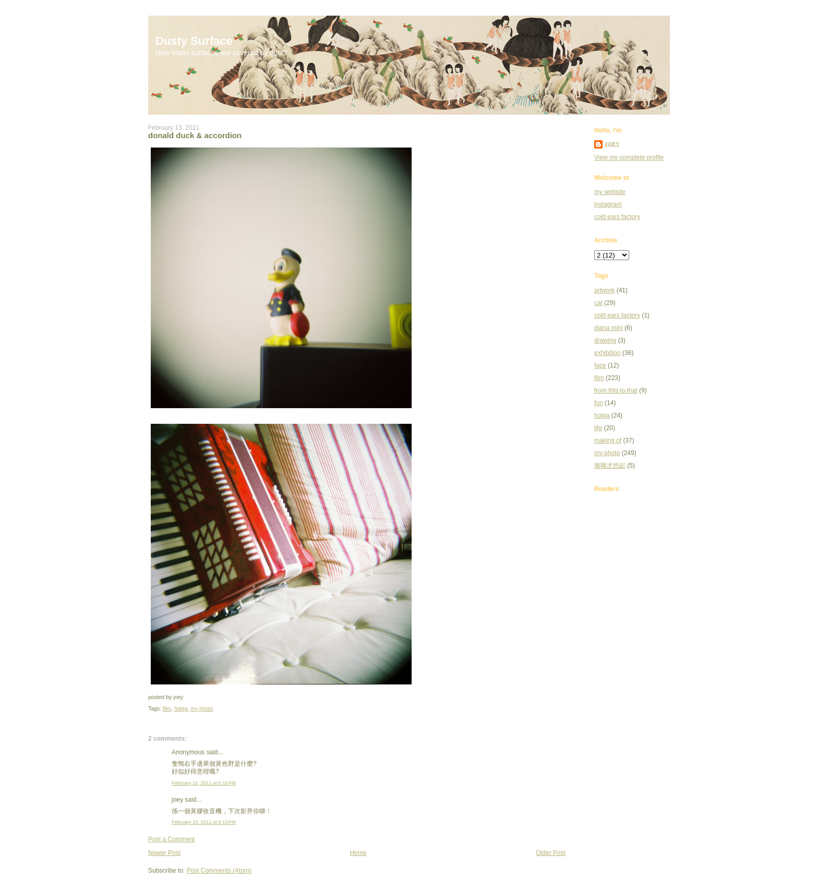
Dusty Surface (194, 40)
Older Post (551, 852)
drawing (605, 340)
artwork (604, 290)
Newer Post (164, 852)
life (598, 428)
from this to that (615, 390)
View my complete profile (629, 157)
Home (358, 852)
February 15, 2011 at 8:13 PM (204, 822)
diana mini (608, 328)
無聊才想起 (609, 465)
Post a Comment (171, 839)
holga (181, 709)
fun (598, 403)
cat (598, 303)
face (600, 365)
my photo (201, 709)
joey (612, 143)
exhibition (607, 353)
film (167, 709)
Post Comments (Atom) (218, 870)
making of (607, 440)
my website (609, 191)
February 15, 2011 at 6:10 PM (204, 783)
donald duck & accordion (195, 135)
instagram (608, 204)
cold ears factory (617, 217)
